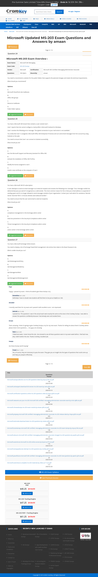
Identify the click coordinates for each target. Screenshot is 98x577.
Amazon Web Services (13, 24)
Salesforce (9, 27)
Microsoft (73, 24)
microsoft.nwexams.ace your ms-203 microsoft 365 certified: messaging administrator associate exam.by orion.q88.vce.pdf (44, 400)
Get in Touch (12, 562)
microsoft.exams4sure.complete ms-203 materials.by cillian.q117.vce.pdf (29, 463)
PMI (90, 24)
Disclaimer (11, 553)
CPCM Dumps (68, 545)
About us (10, 539)
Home (9, 19)
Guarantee (11, 543)
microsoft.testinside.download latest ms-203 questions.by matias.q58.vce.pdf (30, 421)
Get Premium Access (49, 478)
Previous (12, 47)
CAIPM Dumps (54, 545)
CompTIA (45, 24)
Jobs (22, 21)
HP (59, 24)
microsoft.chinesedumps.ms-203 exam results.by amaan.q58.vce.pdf (28, 407)
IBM (65, 24)
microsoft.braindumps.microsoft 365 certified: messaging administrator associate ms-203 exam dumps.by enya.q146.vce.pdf (45, 428)
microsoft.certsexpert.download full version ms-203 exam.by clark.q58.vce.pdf (31, 386)
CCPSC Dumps (54, 538)
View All (34, 27)
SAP (17, 27)
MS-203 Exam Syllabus (49, 472)
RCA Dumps (54, 549)
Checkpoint (27, 24)
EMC (53, 24)
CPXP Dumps (68, 534)
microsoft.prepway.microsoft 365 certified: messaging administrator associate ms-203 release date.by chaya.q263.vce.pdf (44, 414)
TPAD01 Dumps (55, 561)
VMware (25, 27)
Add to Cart (27, 493)
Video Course (65, 19)
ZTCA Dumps (68, 557)
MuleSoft (83, 24)
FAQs (36, 19)
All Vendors (22, 19)
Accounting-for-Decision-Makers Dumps (40, 563)
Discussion (29, 114)
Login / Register (74, 11)
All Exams (10, 21)
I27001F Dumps (69, 549)
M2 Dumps (26, 545)
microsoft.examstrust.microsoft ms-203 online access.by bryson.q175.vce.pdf (30, 442)
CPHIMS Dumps (69, 561)
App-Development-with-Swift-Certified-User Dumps (41, 547)
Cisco (36, 24)
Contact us (11, 558)
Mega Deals (49, 19)
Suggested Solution (15, 114)
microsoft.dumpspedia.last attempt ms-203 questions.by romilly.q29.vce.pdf (30, 449)
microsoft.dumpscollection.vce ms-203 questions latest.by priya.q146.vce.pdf (30, 380)
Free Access (82, 19)
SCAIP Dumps (54, 534)
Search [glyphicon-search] (59, 12)
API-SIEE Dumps (69, 553)
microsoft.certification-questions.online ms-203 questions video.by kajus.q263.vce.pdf (33, 393)
